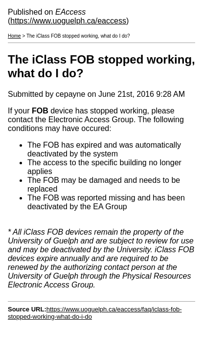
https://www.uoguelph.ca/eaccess (68, 21)
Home (14, 36)
